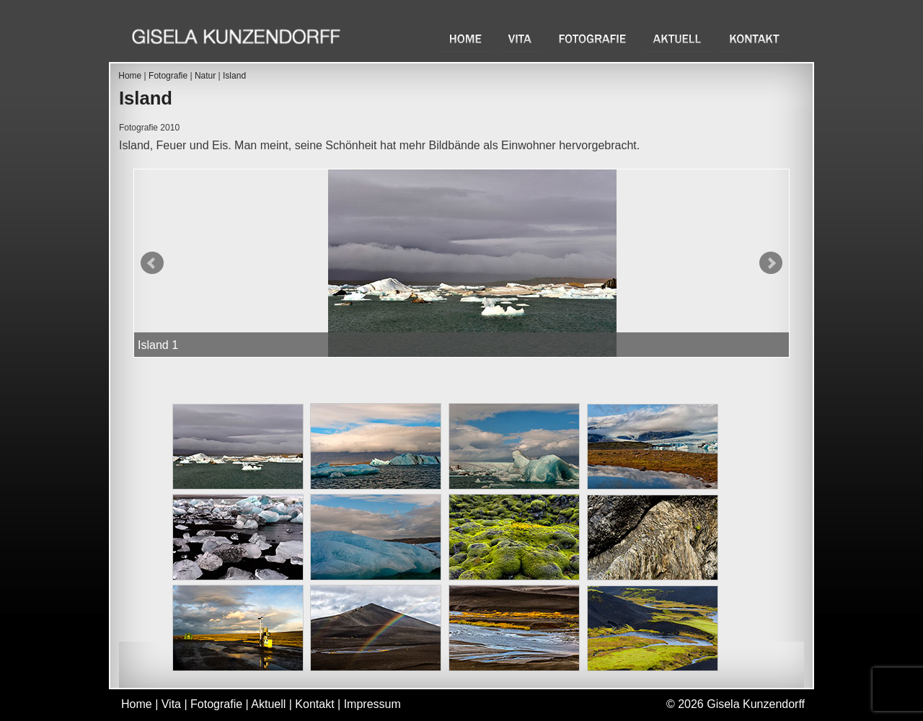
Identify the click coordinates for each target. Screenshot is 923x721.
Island (234, 76)
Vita (521, 38)
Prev (152, 263)
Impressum (372, 704)
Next (770, 263)
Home (466, 38)
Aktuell (678, 38)
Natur (205, 76)
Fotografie (593, 38)
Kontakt (755, 38)
